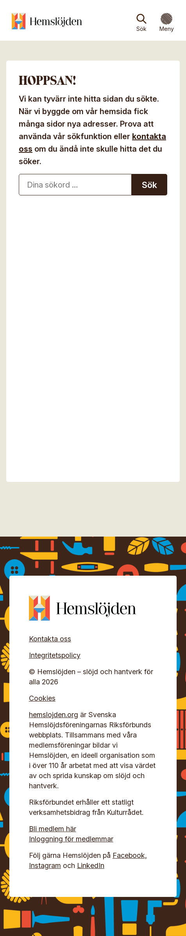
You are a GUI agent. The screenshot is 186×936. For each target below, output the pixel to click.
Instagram (45, 865)
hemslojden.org (53, 715)
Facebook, (130, 855)
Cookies (42, 698)
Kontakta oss (50, 639)
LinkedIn (90, 865)
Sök (141, 28)
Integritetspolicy (54, 655)
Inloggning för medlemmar (71, 839)
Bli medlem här (52, 829)
